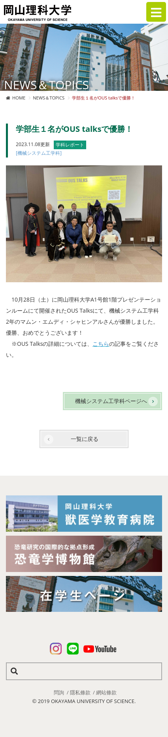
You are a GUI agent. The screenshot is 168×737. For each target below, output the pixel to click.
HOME (18, 98)
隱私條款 (80, 692)
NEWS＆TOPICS (48, 98)
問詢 (59, 692)
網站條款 (106, 692)
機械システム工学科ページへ (111, 401)
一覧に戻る (84, 439)
